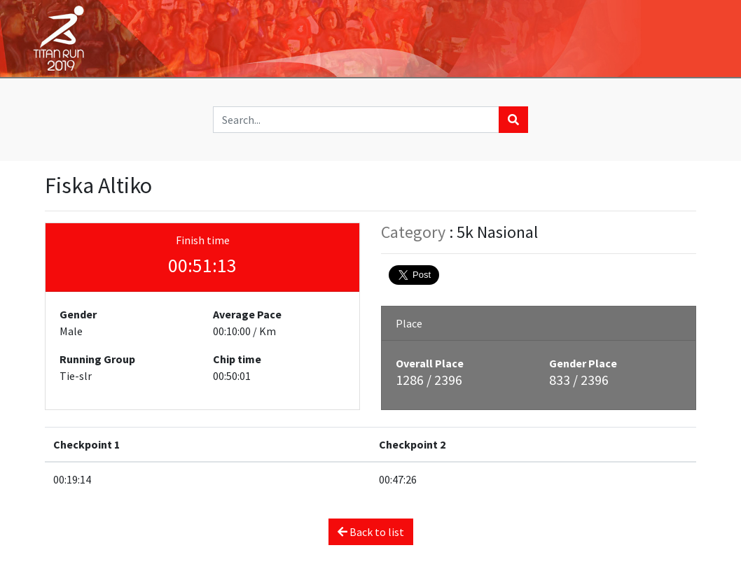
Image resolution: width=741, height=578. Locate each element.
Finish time (203, 240)
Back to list (371, 532)
